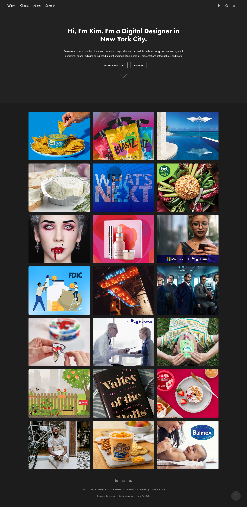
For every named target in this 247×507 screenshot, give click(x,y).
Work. (11, 5)
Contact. (50, 5)
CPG (84, 489)
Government (130, 489)
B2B (163, 489)
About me (138, 65)
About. (37, 5)
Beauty (101, 489)
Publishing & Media (149, 489)
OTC (92, 489)
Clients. (24, 5)
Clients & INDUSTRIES (114, 65)
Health (118, 489)
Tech (110, 489)
